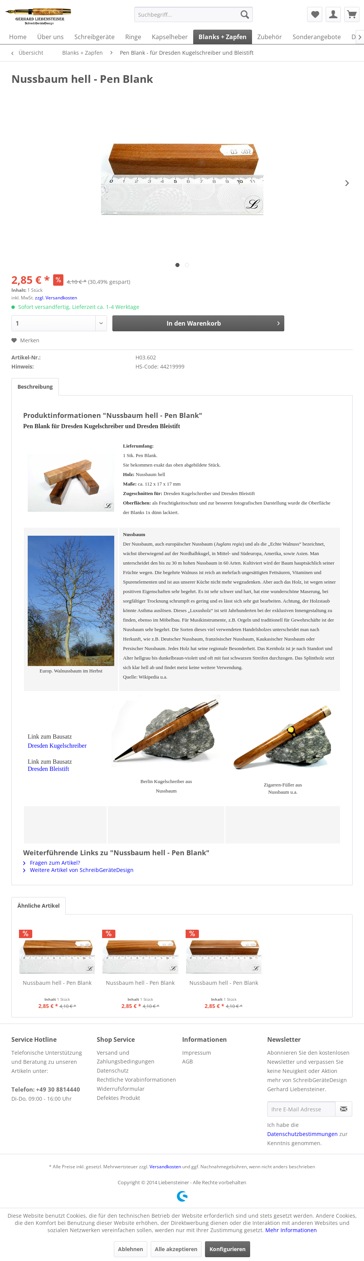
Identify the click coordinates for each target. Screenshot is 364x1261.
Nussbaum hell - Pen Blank (57, 982)
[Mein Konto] (333, 14)
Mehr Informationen (291, 1230)
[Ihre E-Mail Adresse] (301, 1109)
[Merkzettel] (314, 14)
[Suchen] (245, 14)
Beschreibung (35, 386)
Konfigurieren (228, 1249)
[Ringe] (133, 37)
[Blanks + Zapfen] (222, 37)
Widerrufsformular (121, 1088)
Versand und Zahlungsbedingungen (125, 1057)
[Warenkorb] (351, 14)
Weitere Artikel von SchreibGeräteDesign (78, 869)
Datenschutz (113, 1070)
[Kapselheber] (170, 37)
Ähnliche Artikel (38, 905)
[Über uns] (50, 37)
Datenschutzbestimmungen (302, 1134)
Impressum (196, 1052)
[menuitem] (193, 14)
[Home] (18, 37)
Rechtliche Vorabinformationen (136, 1079)
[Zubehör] (269, 37)
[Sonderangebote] (316, 37)
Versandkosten (165, 1166)
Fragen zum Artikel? (51, 862)
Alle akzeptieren (176, 1249)
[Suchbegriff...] (193, 14)
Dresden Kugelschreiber (57, 745)
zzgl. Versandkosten (56, 297)
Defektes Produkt (118, 1097)
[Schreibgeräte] (94, 37)
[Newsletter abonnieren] (343, 1109)
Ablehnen (130, 1249)
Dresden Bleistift (48, 769)
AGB (187, 1061)
